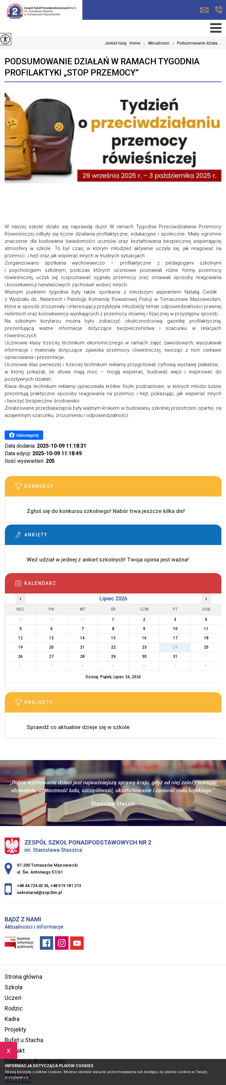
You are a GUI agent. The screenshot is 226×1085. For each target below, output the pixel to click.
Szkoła (13, 987)
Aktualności (154, 43)
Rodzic (14, 1008)
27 (51, 656)
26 (20, 656)
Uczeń (13, 997)
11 (206, 628)
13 (51, 638)
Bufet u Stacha (24, 1040)
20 (51, 647)
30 (144, 656)
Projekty (15, 1029)
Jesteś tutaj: (117, 43)
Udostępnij (24, 435)
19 (20, 647)
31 (175, 656)
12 (20, 638)
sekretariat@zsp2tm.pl (204, 10)
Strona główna (23, 976)
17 (175, 638)
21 (82, 647)
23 (144, 647)
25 (206, 647)
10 (175, 628)
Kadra (12, 1018)
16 (144, 638)
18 (206, 638)
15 (113, 638)
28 (82, 656)
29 (113, 656)
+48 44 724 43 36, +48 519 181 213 (219, 10)
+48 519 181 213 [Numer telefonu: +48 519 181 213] (65, 885)
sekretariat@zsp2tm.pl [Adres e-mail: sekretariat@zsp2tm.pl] (39, 892)
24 (175, 647)
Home (134, 43)
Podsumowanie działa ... (195, 43)
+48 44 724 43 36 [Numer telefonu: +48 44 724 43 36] (32, 885)
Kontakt (15, 1050)
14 (82, 638)
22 (113, 647)
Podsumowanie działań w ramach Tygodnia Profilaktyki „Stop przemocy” (102, 67)
